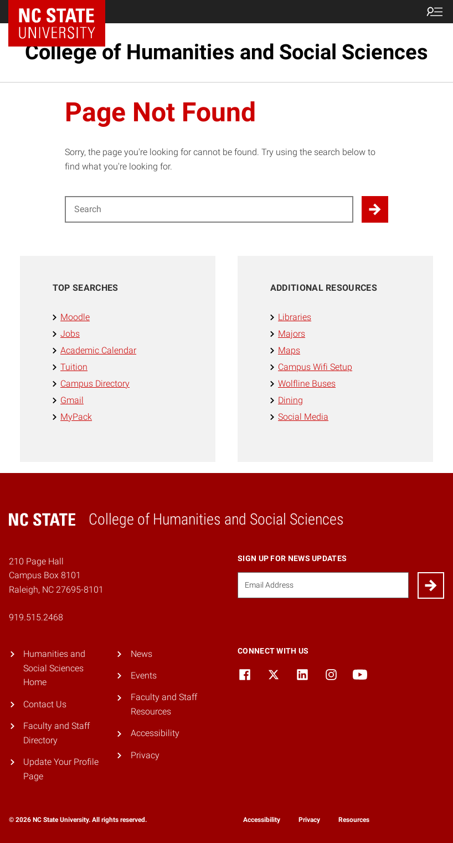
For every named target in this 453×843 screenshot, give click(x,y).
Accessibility (155, 733)
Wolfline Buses (307, 383)
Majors (291, 333)
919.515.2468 (36, 617)
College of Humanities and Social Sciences (226, 52)
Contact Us (44, 704)
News (141, 654)
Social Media (303, 417)
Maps (289, 350)
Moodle (75, 317)
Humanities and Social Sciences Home (54, 668)
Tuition (73, 367)
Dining (290, 400)
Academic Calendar (98, 350)
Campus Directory (95, 383)
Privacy (145, 755)
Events (144, 675)
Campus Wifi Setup (315, 367)
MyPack (76, 417)
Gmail (72, 400)
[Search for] (209, 209)
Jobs (70, 333)
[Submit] (431, 585)
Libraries (294, 317)
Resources (353, 820)
